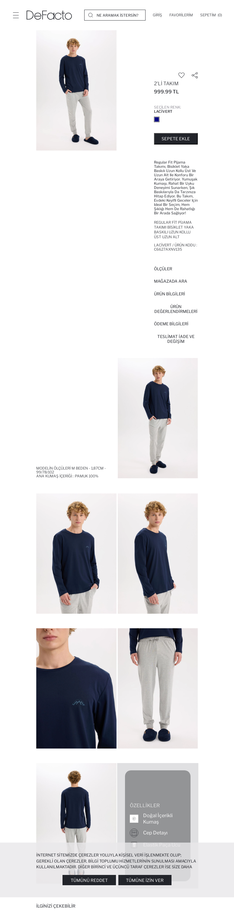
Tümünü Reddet (89, 880)
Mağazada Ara (170, 281)
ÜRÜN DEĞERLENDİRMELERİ (175, 309)
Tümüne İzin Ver (145, 880)
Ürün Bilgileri (169, 293)
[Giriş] (157, 15)
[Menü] (15, 15)
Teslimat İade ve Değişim (175, 339)
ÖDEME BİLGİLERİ (171, 323)
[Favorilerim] (181, 15)
